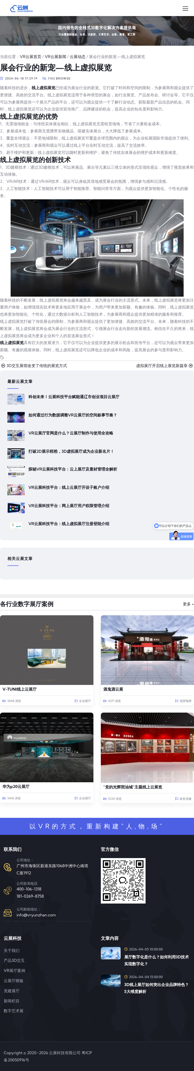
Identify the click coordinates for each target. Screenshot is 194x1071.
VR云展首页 (30, 56)
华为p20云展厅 (15, 786)
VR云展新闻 (55, 56)
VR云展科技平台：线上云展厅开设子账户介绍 (68, 487)
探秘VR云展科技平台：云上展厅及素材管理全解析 (72, 469)
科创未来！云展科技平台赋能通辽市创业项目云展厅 (73, 396)
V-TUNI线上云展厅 (19, 689)
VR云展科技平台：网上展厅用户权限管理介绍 (68, 505)
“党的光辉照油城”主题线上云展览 (132, 786)
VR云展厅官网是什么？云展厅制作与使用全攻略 (70, 433)
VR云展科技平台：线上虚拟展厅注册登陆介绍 (68, 523)
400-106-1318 (29, 888)
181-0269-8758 (30, 896)
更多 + (188, 603)
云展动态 (78, 56)
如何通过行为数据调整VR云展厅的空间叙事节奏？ (72, 414)
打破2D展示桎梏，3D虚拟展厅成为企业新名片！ (71, 451)
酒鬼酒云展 (113, 689)
